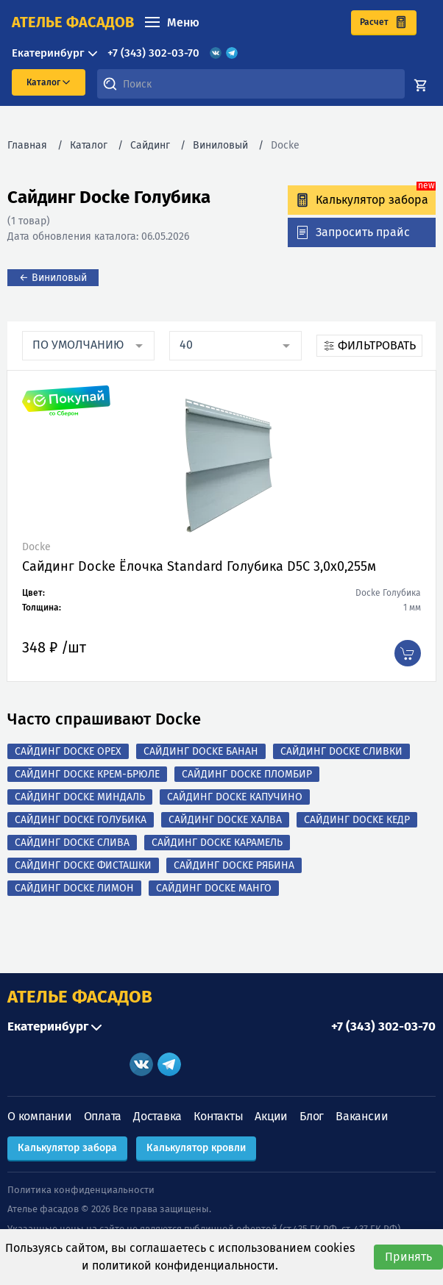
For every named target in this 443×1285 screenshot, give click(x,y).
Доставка (157, 1116)
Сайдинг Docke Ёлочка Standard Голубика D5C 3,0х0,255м (199, 566)
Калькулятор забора (67, 1148)
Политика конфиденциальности (81, 1189)
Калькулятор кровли (196, 1148)
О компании (39, 1116)
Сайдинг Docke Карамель (217, 842)
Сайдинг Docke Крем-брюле (87, 774)
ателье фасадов (73, 22)
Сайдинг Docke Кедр (357, 820)
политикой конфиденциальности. (185, 1265)
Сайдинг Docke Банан (200, 751)
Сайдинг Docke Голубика (80, 820)
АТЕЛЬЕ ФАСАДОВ (79, 996)
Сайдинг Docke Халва (225, 820)
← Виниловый (53, 277)
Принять (408, 1257)
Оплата (103, 1116)
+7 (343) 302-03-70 (153, 53)
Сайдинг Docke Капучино (234, 797)
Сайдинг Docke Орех (68, 751)
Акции (271, 1116)
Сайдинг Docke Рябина (234, 865)
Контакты (218, 1116)
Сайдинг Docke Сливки (341, 751)
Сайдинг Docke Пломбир (247, 774)
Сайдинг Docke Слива (72, 842)
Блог (312, 1116)
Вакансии (362, 1116)
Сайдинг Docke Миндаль (80, 797)
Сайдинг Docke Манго (214, 888)
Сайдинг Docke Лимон (74, 888)
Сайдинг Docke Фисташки (83, 865)
